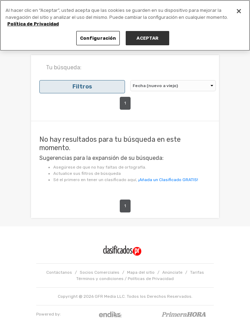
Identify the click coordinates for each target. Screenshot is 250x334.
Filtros (82, 86)
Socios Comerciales (99, 272)
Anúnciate (172, 272)
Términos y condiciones (100, 278)
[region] (125, 25)
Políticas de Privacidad (151, 278)
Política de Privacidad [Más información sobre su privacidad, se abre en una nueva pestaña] (33, 23)
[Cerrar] (239, 11)
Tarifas (197, 272)
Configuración (98, 38)
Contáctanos (59, 272)
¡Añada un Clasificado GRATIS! (168, 179)
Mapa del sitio (141, 272)
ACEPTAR (147, 38)
